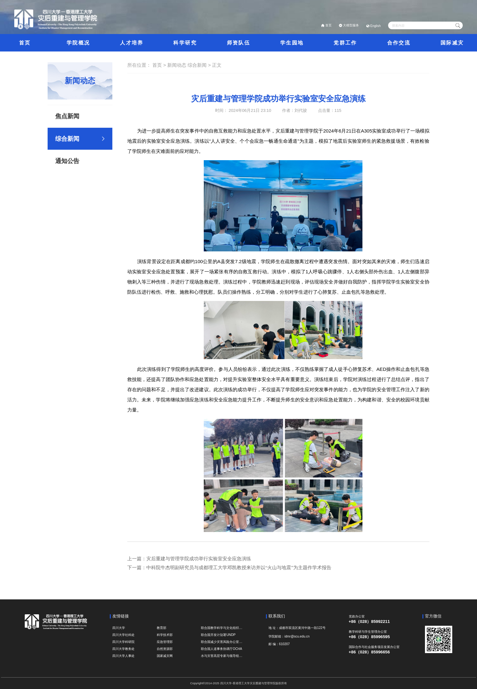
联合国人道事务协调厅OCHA (221, 649)
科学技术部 (165, 635)
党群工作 (345, 42)
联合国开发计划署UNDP (218, 635)
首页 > (159, 65)
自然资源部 (165, 649)
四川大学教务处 (123, 649)
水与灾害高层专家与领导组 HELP (222, 656)
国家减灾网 (165, 656)
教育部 (161, 628)
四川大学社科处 (123, 635)
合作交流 (398, 42)
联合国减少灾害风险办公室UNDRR (222, 642)
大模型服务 (351, 25)
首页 (328, 25)
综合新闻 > (200, 65)
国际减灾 (452, 42)
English (375, 26)
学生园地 (291, 42)
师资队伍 (238, 42)
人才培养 (131, 42)
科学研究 (184, 42)
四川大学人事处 (123, 656)
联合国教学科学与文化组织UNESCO (222, 628)
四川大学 (118, 628)
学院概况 (78, 42)
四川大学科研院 (123, 642)
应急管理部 (165, 642)
